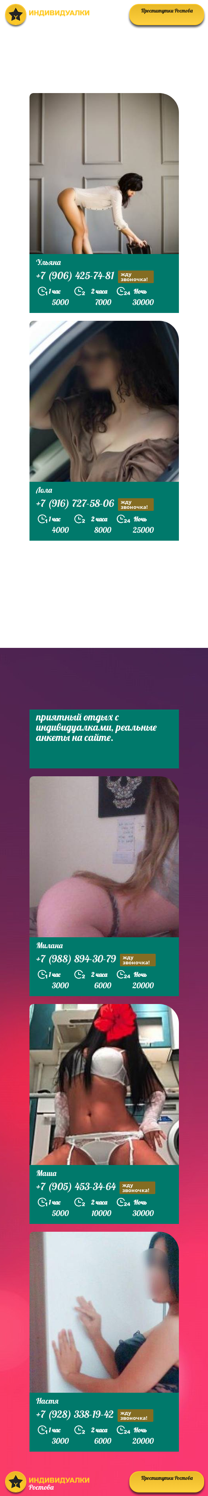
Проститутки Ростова (167, 10)
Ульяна (48, 262)
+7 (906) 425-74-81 (95, 276)
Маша (46, 1173)
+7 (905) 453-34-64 (95, 1187)
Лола (44, 490)
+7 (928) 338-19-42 (94, 1415)
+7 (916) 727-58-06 (95, 504)
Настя (47, 1401)
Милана (49, 945)
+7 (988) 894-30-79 (96, 959)
